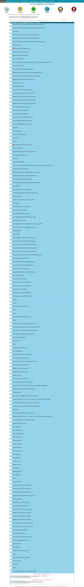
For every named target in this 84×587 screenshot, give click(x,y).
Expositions (9, 1)
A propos (42, 1)
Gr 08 (39, 20)
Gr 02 (15, 20)
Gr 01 (11, 20)
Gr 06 (31, 20)
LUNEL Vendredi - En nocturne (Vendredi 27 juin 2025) (30, 14)
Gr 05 (27, 20)
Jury (21, 17)
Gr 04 (23, 20)
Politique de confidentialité (33, 586)
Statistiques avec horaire (14, 17)
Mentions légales (27, 586)
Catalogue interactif (15, 14)
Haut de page (16, 586)
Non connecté (17, 1)
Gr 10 (47, 20)
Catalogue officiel (34, 17)
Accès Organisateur (34, 1)
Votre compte (25, 1)
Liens (47, 1)
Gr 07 (35, 20)
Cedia (19, 586)
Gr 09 (43, 20)
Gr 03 (19, 20)
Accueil (3, 1)
